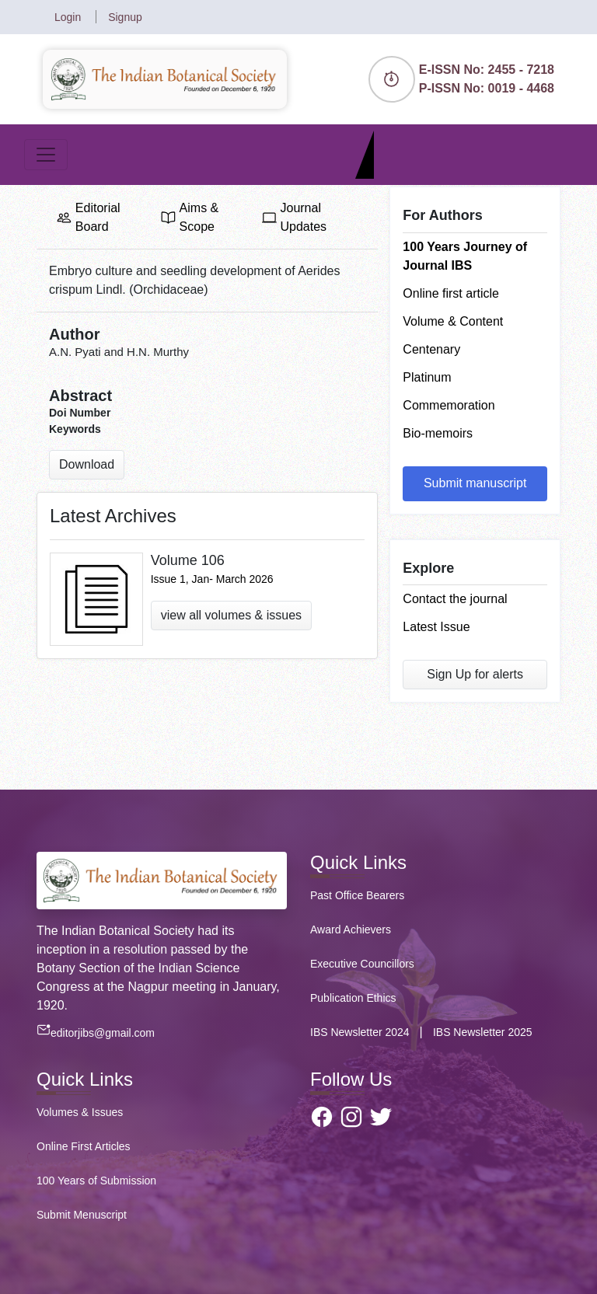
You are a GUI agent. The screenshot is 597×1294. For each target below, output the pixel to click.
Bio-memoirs (438, 433)
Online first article (451, 293)
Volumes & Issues (80, 1112)
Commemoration (448, 405)
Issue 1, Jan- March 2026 (212, 579)
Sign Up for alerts (475, 674)
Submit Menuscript (82, 1215)
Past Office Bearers (357, 895)
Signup (125, 17)
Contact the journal (455, 598)
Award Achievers (350, 929)
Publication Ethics (353, 998)
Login (69, 17)
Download (86, 464)
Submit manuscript (475, 483)
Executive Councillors (362, 963)
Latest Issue (436, 626)
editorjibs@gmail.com (96, 1033)
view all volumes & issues (231, 615)
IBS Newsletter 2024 (361, 1032)
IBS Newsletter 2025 (482, 1032)
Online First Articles (84, 1146)
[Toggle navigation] (46, 154)
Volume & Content (453, 321)
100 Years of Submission (96, 1180)
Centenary (431, 349)
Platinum (427, 377)
